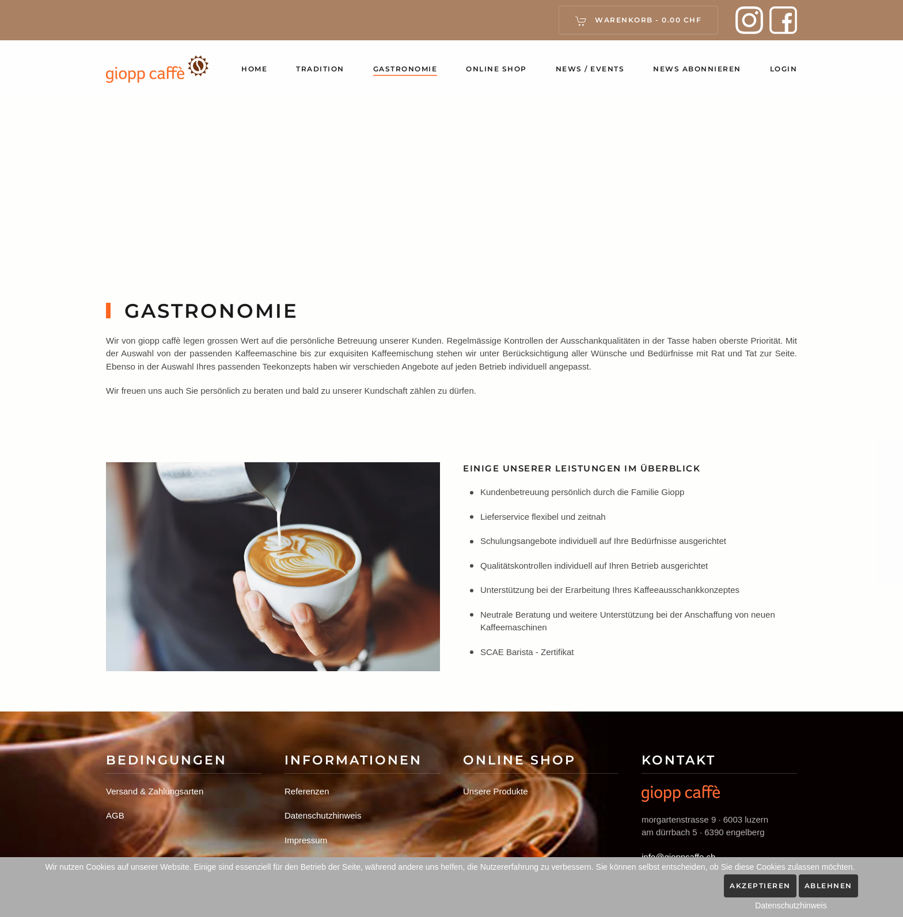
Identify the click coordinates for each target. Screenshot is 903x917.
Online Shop (496, 68)
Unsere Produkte (495, 791)
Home (254, 68)
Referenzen (306, 791)
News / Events (590, 68)
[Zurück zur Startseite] (157, 69)
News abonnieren (697, 68)
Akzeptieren (760, 885)
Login (784, 68)
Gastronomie (405, 68)
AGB (115, 815)
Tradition (320, 68)
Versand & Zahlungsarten (154, 791)
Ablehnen (828, 885)
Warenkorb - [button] (638, 20)
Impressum (305, 840)
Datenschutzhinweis (322, 815)
